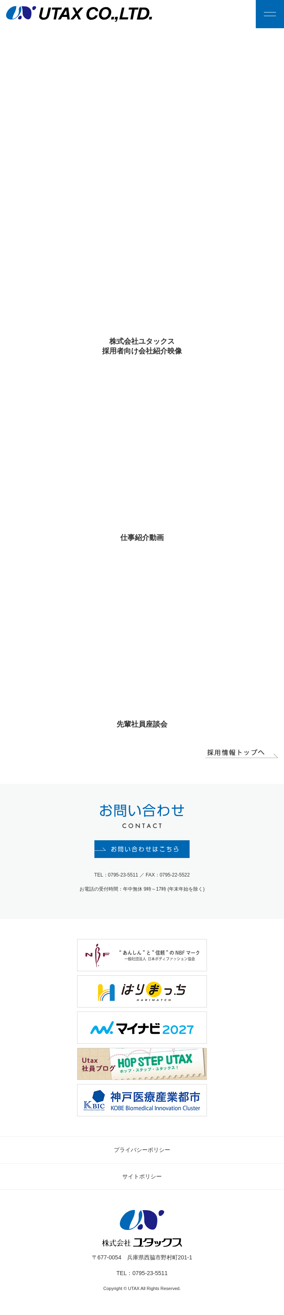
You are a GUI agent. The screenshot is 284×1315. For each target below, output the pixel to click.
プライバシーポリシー (142, 1151)
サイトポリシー (142, 1177)
